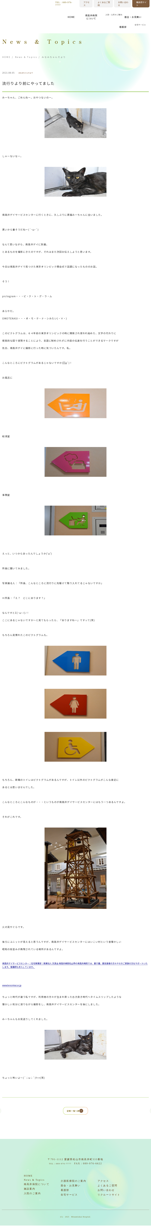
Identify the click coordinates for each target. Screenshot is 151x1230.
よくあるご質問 (104, 4)
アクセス (86, 4)
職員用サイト (141, 4)
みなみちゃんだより (28, 72)
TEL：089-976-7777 (63, 3)
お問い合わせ (123, 4)
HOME (6, 57)
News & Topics (26, 57)
